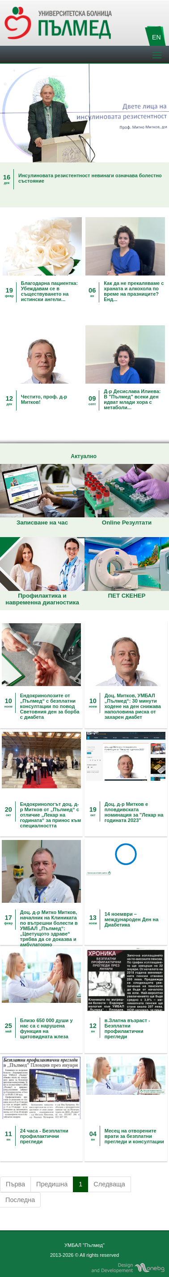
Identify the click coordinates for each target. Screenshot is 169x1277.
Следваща (109, 1184)
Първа (15, 1184)
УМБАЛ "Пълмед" (84, 1245)
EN (156, 37)
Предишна (52, 1184)
